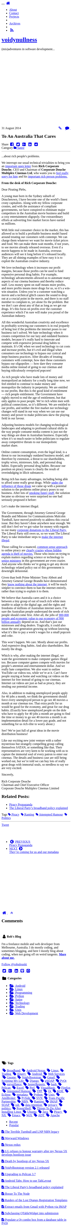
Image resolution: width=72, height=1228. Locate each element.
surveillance (12, 1084)
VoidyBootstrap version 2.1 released (25, 1167)
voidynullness (19, 39)
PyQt (60, 1080)
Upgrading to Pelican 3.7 (19, 1174)
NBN (22, 1101)
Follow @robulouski (14, 964)
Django (32, 1080)
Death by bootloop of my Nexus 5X (25, 1161)
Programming (20, 992)
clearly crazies (35, 550)
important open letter (18, 166)
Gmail (48, 1077)
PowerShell (21, 1108)
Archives (14, 23)
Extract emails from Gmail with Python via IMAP (34, 1206)
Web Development (23, 1013)
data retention (31, 1105)
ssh (15, 1105)
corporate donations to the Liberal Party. (42, 530)
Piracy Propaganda (20, 804)
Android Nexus (33, 1070)
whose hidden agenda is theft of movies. (31, 552)
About (13, 9)
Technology (19, 1003)
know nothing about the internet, (28, 584)
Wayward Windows (15, 1138)
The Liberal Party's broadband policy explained (32, 1187)
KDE (58, 1091)
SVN (37, 1098)
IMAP (51, 1101)
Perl (29, 1087)
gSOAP (47, 1080)
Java (43, 1111)
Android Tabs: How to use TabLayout (26, 1180)
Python (16, 996)
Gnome (9, 1077)
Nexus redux (11, 1144)
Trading (17, 1006)
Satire (19, 147)
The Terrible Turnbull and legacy (30, 1131)
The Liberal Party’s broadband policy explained (38, 808)
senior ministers (11, 560)
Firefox (63, 1087)
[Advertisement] (36, 90)
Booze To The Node (16, 1193)
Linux (16, 989)
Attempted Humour (49, 814)
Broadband (11, 1070)
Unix (15, 1009)
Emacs (14, 1115)
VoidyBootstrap (29, 1077)
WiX (27, 1115)
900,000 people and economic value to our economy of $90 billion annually (35, 618)
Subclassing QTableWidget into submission (30, 1213)
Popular (14, 1125)
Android (17, 985)
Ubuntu (29, 1111)
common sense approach (52, 546)
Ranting (27, 814)
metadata (19, 1094)
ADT (39, 1115)
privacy (50, 1105)
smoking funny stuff (41, 493)
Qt (47, 1091)
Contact (14, 13)
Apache (52, 1115)
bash (51, 1084)
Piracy (13, 814)
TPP (37, 1091)
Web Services (54, 1074)
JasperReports (34, 1084)
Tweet (5, 824)
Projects (14, 16)
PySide (23, 1098)
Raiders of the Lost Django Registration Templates (34, 1200)
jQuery (19, 1074)
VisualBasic (45, 1087)
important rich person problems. (47, 176)
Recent (13, 1121)
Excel (17, 1087)
